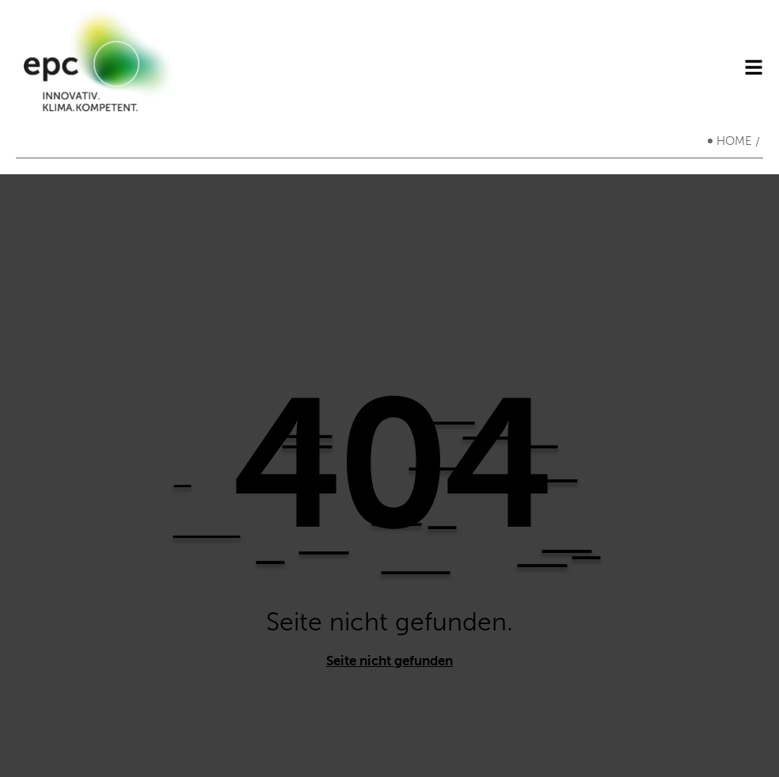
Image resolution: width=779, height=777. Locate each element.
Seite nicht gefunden (389, 660)
